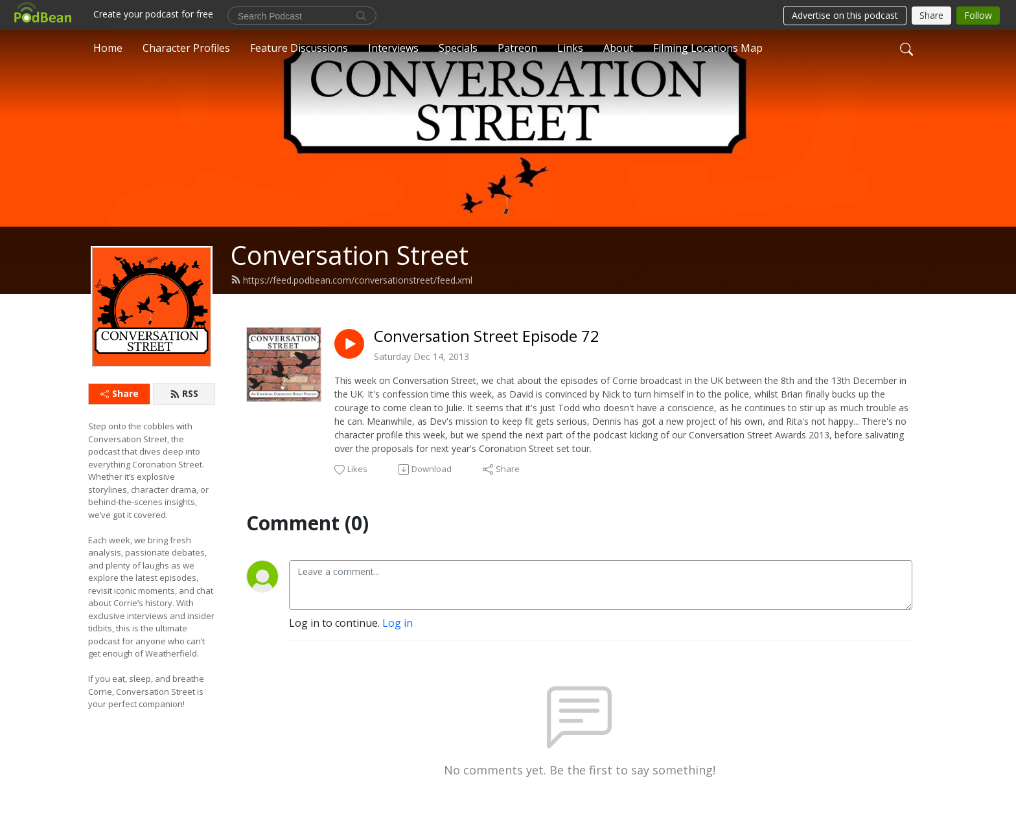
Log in (397, 623)
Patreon (517, 48)
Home (107, 48)
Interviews (393, 48)
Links (570, 48)
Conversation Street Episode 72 (486, 336)
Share (119, 393)
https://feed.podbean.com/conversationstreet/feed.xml (351, 280)
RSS (184, 393)
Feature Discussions (299, 48)
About (618, 48)
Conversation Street (349, 255)
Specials (458, 48)
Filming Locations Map (708, 48)
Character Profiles (186, 48)
